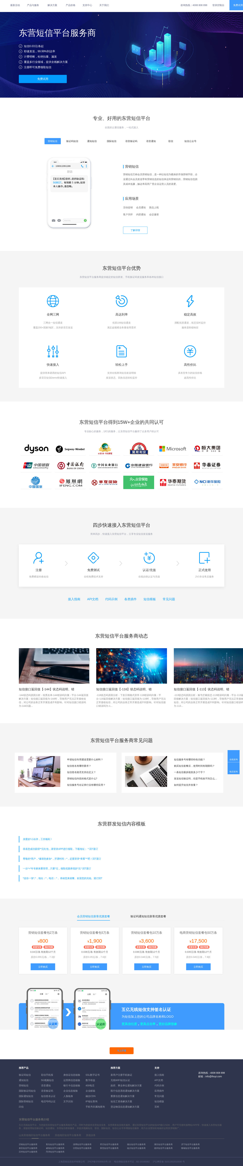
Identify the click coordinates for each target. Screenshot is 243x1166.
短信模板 (150, 599)
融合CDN (91, 1096)
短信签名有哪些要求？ (79, 765)
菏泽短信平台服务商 (55, 1152)
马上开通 (121, 1050)
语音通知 (46, 1085)
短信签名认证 (48, 1096)
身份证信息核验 (71, 1075)
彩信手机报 (47, 1075)
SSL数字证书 (93, 1075)
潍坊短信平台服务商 (163, 1144)
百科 (156, 1106)
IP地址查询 (91, 1101)
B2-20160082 (143, 1161)
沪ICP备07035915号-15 (99, 1161)
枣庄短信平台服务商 (109, 1144)
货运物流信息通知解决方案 (125, 1106)
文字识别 (68, 1101)
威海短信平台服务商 (55, 1148)
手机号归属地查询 (95, 1106)
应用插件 (159, 1090)
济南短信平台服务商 (28, 1144)
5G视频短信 (47, 1080)
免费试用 (42, 78)
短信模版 (159, 1101)
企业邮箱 (90, 1090)
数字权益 (90, 1080)
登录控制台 (218, 5)
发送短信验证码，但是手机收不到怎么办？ (196, 778)
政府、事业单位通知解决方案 (126, 1085)
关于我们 (104, 5)
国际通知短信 (26, 1096)
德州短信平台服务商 (163, 1148)
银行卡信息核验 (71, 1085)
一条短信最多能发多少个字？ (189, 772)
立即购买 (43, 966)
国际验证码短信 (27, 1090)
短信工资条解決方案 (121, 1101)
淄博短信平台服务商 (82, 1144)
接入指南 (74, 599)
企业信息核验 (70, 1090)
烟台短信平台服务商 (136, 1144)
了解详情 (135, 230)
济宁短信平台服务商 (190, 1144)
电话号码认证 (48, 1101)
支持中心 (87, 5)
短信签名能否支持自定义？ (81, 772)
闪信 (21, 1106)
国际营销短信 (26, 1101)
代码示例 (111, 599)
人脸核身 (68, 1096)
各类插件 (130, 599)
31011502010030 (173, 1161)
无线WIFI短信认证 (120, 1080)
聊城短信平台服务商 (190, 1148)
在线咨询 (233, 759)
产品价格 (70, 5)
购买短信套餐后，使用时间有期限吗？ (194, 765)
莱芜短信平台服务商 (109, 1148)
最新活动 (15, 5)
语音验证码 (47, 1090)
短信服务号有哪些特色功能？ (189, 759)
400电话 (90, 1085)
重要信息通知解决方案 (123, 1096)
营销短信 (23, 1085)
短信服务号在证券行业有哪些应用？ (86, 784)
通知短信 (23, 1080)
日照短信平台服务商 (82, 1148)
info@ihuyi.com (213, 1076)
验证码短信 (25, 1075)
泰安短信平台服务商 (28, 1148)
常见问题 (169, 599)
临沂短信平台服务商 (136, 1148)
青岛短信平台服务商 (55, 1144)
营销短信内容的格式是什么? (82, 778)
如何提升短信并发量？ (186, 784)
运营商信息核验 (71, 1080)
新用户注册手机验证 (121, 1075)
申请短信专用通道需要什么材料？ (85, 759)
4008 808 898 (199, 5)
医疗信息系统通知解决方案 (125, 1090)
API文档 (92, 599)
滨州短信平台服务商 (28, 1152)
